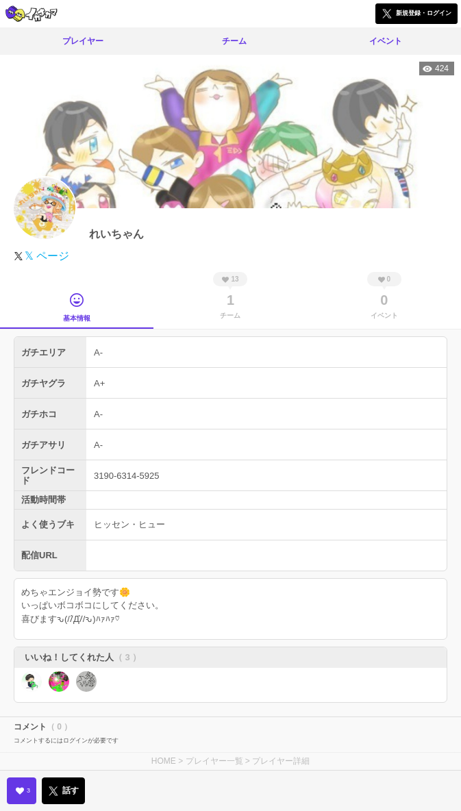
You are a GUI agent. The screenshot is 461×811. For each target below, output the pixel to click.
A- (98, 352)
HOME (163, 761)
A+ (99, 383)
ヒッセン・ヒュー (129, 524)
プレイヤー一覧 (214, 761)
